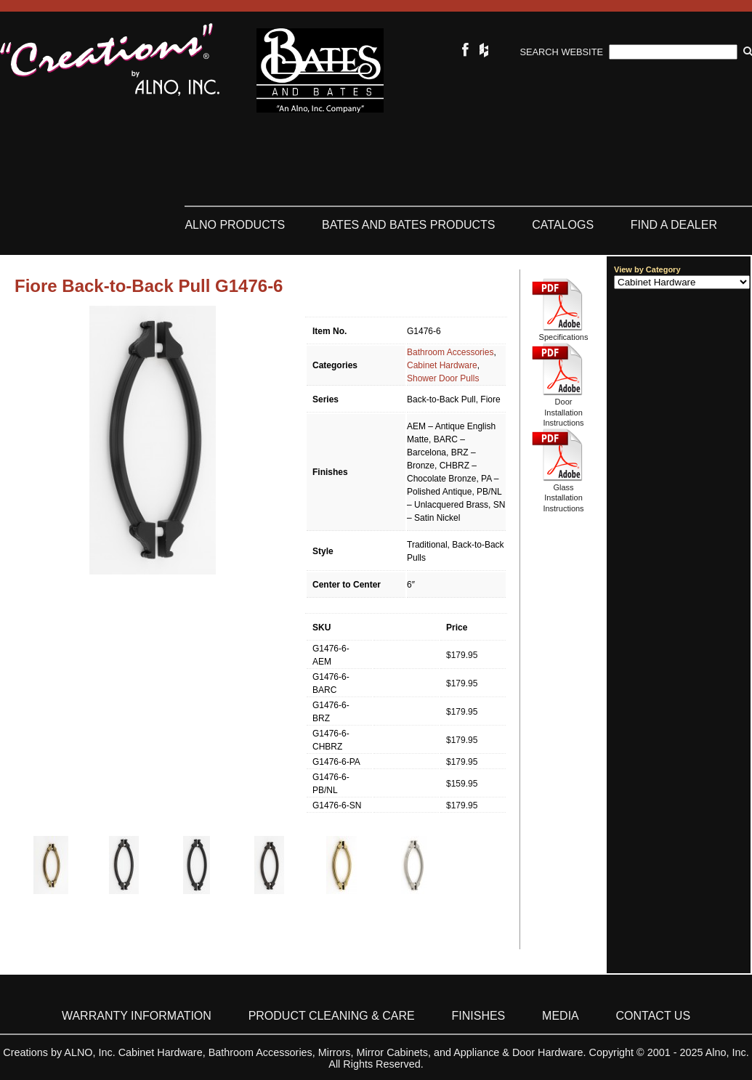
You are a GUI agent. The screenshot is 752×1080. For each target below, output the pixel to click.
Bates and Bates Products (409, 225)
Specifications (564, 337)
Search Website (561, 51)
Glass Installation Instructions (563, 498)
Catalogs (563, 225)
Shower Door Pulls (443, 378)
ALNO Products (235, 225)
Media (560, 1016)
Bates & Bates (320, 70)
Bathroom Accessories (450, 352)
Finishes (479, 1016)
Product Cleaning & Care (331, 1016)
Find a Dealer (674, 225)
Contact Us (653, 1016)
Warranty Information (136, 1016)
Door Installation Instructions (563, 412)
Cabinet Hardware (442, 365)
